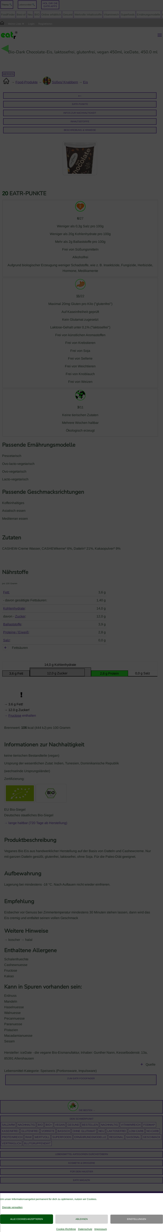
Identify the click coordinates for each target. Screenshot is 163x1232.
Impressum (100, 1229)
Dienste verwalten (12, 1207)
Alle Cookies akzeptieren (26, 1219)
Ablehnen (82, 1219)
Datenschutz (85, 1229)
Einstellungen (136, 1219)
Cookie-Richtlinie (66, 1229)
